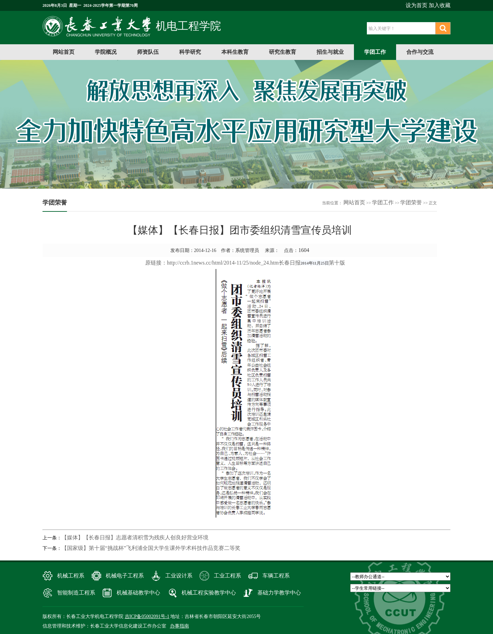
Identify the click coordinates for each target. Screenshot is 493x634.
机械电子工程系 (125, 575)
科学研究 (190, 52)
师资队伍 (148, 52)
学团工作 (375, 52)
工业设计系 (178, 575)
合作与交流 (420, 52)
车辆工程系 (276, 575)
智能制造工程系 (76, 593)
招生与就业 (330, 52)
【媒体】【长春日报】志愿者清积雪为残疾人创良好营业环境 (135, 537)
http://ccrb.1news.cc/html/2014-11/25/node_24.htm (223, 263)
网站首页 (63, 52)
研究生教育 (282, 52)
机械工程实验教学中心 (209, 593)
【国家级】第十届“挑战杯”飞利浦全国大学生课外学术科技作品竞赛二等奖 (151, 548)
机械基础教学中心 (138, 593)
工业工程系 (227, 575)
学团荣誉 (411, 202)
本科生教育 (235, 52)
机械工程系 (70, 575)
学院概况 (106, 52)
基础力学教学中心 (279, 593)
